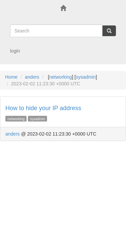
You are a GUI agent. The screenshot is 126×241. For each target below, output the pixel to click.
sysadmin (86, 77)
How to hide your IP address (43, 108)
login (15, 51)
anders (32, 77)
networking (60, 77)
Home (11, 77)
